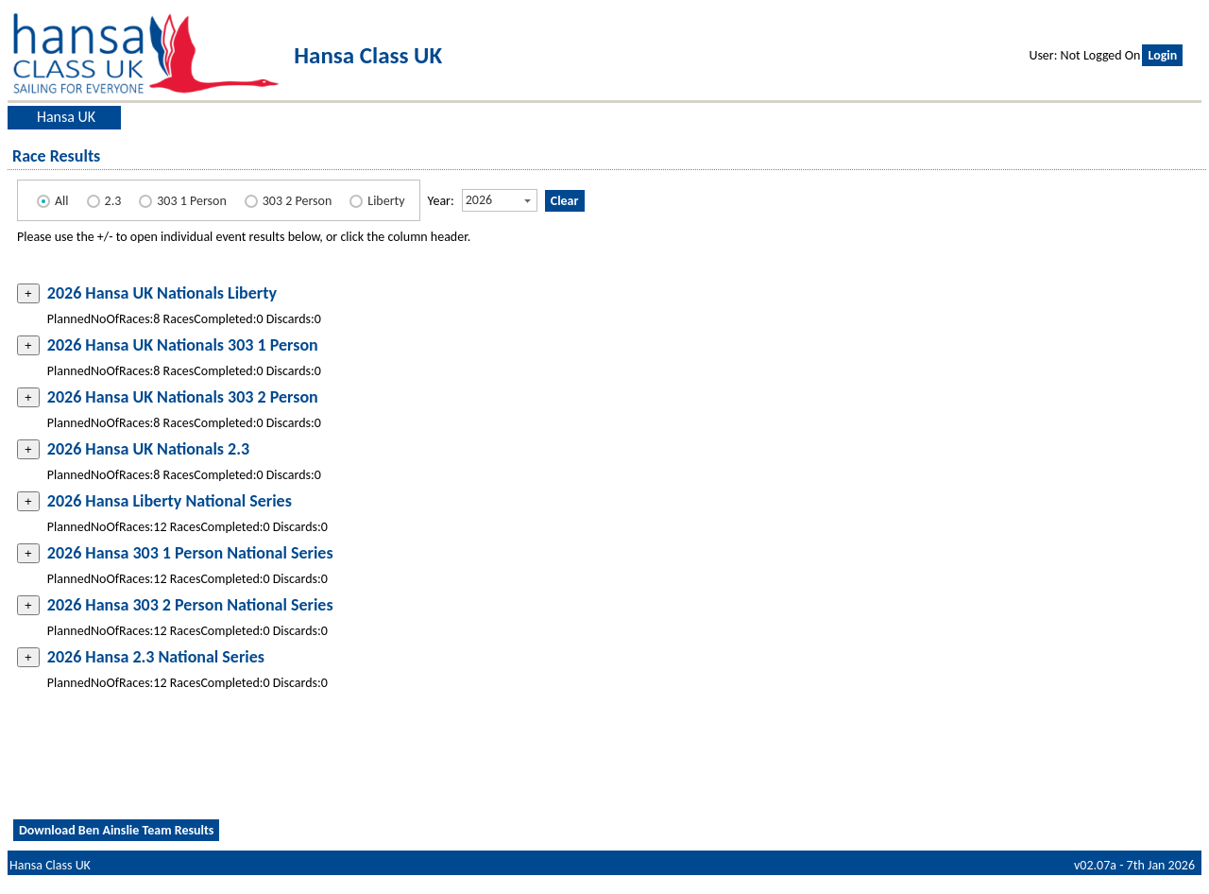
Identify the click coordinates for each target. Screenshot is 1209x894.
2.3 (113, 201)
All (62, 201)
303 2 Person (297, 201)
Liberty (385, 201)
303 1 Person (192, 201)
